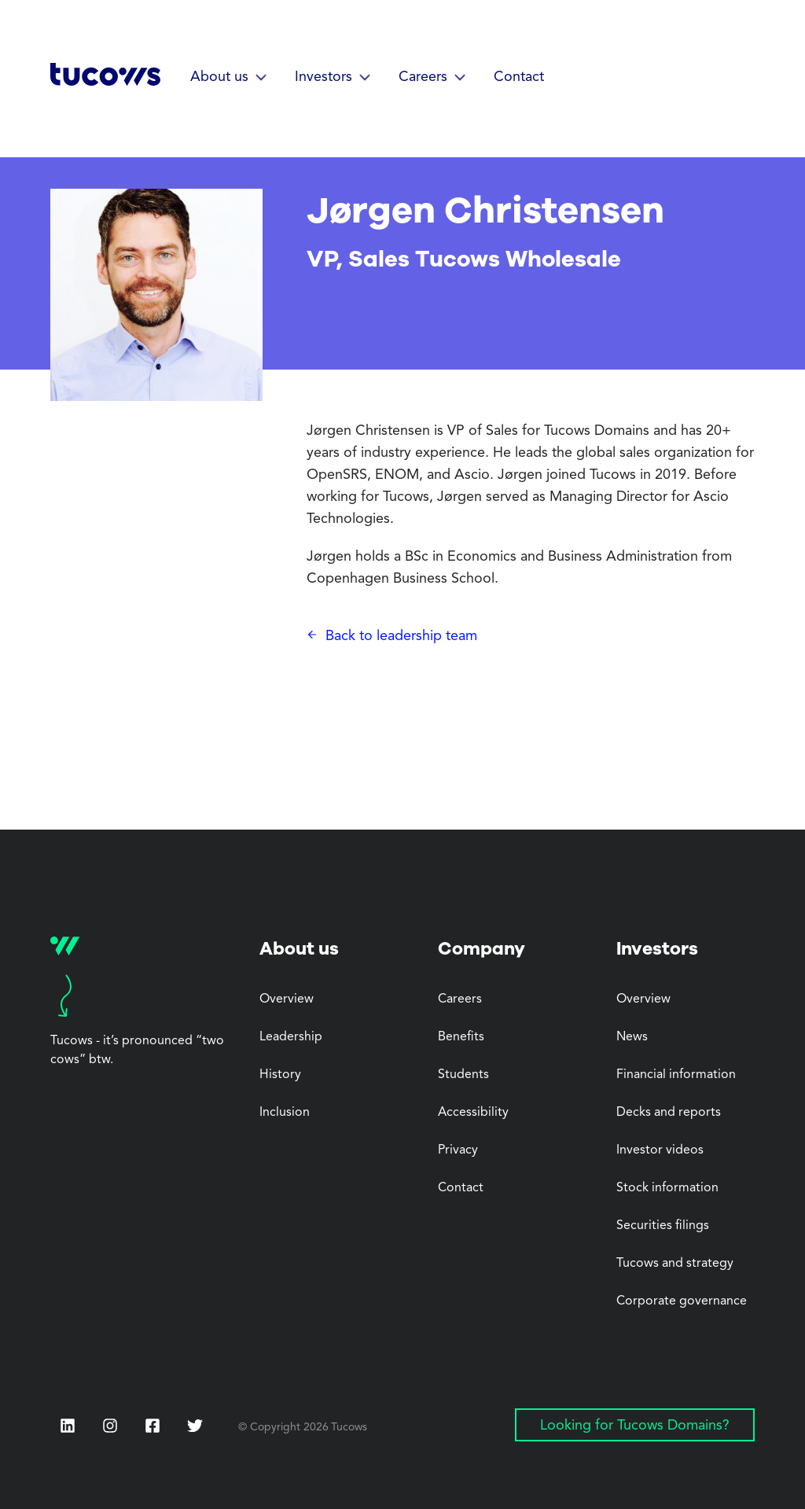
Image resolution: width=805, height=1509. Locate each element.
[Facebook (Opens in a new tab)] (152, 1427)
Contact (519, 77)
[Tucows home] (105, 79)
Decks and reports (668, 1112)
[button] (231, 77)
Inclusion (284, 1112)
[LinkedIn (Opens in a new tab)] (67, 1425)
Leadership (290, 1037)
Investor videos (660, 1150)
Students (463, 1075)
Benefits (461, 1037)
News (632, 1037)
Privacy (458, 1150)
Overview (286, 999)
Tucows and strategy (674, 1263)
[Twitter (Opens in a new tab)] (195, 1425)
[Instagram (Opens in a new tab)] (110, 1425)
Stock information (667, 1188)
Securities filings (662, 1226)
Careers (460, 999)
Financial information (676, 1075)
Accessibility (473, 1112)
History (280, 1075)
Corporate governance (681, 1301)
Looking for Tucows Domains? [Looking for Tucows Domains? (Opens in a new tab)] (635, 1426)
